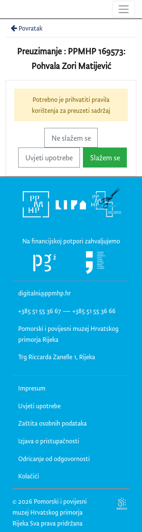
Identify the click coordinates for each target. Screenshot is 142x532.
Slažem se (105, 157)
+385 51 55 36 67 (39, 310)
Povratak (25, 28)
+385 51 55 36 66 (93, 310)
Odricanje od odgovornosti (54, 458)
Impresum (31, 388)
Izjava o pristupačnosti (48, 441)
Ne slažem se (71, 138)
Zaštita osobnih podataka (52, 423)
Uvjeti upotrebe (49, 157)
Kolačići (28, 476)
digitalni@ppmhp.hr (44, 293)
